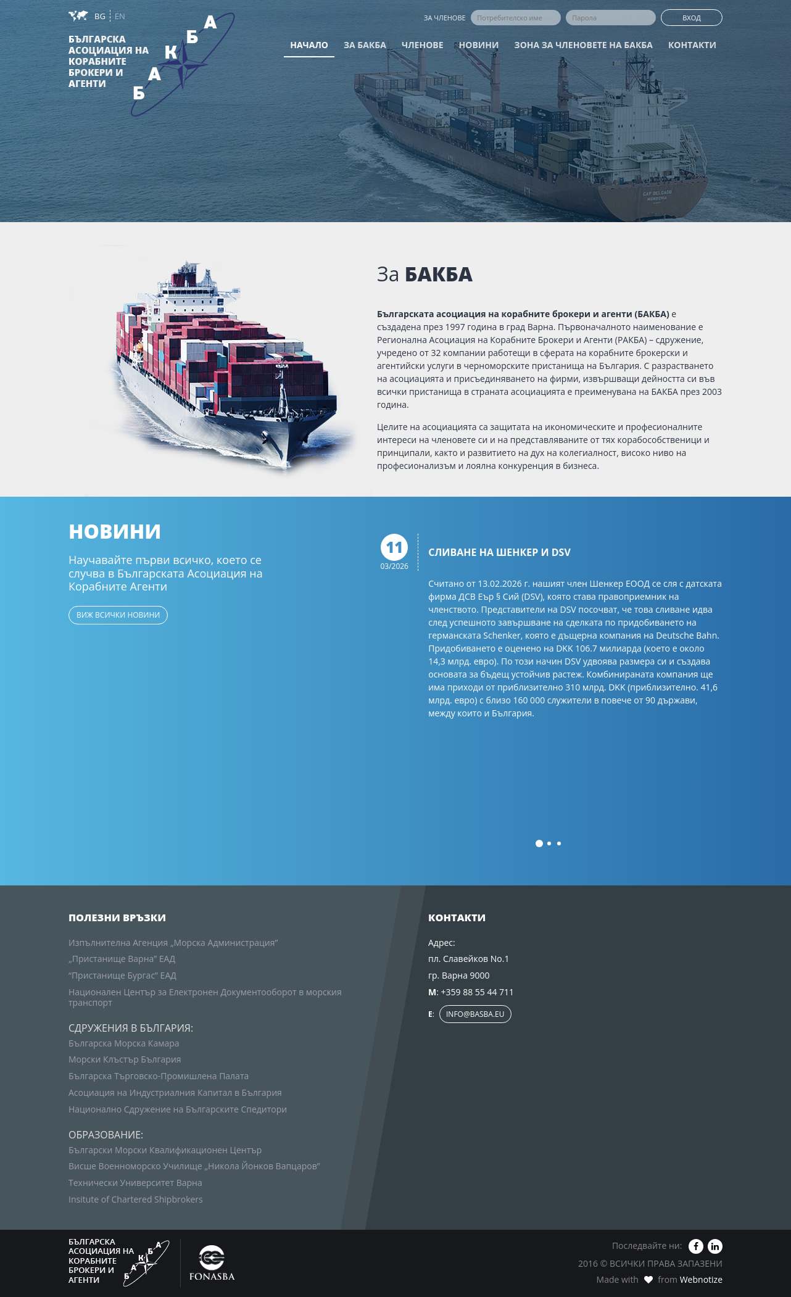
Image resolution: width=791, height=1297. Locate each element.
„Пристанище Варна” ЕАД (121, 958)
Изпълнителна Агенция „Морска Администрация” (173, 942)
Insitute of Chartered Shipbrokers (135, 1199)
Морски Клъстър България (124, 1059)
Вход (691, 17)
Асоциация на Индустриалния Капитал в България (175, 1092)
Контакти (692, 45)
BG (100, 16)
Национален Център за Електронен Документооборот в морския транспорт (205, 997)
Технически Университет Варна (135, 1182)
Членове (423, 45)
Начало (309, 45)
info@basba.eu (475, 1014)
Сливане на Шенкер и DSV (499, 552)
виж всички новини (118, 615)
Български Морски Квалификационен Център (165, 1150)
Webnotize (701, 1279)
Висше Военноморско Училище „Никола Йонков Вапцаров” (194, 1166)
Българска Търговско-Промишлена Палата (158, 1076)
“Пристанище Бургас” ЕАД (122, 975)
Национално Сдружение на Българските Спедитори (177, 1109)
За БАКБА (365, 45)
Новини (479, 45)
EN (120, 16)
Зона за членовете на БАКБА (584, 45)
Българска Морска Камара (124, 1043)
